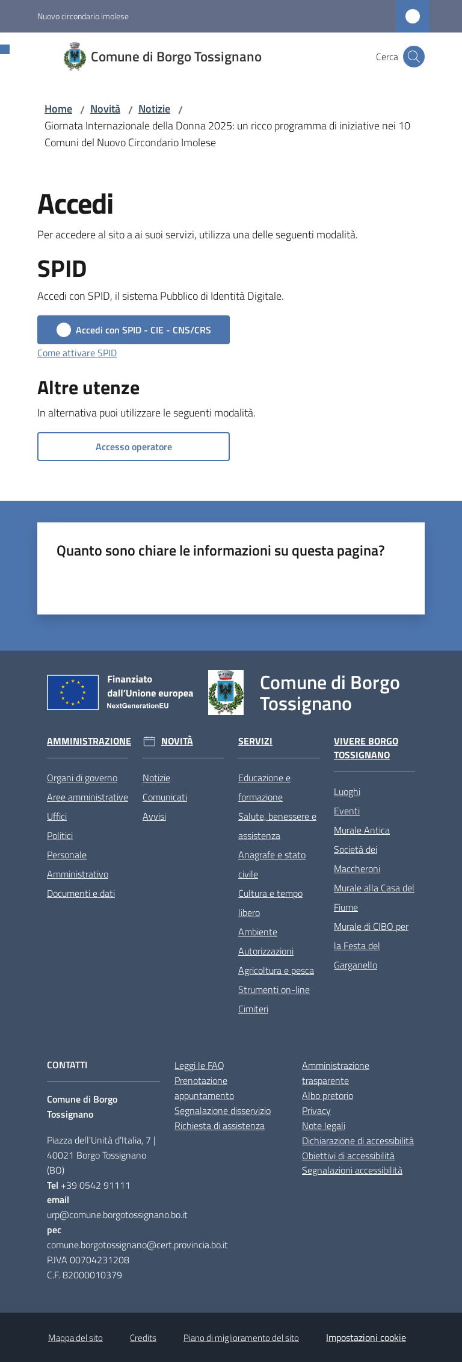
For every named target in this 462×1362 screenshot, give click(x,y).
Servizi (255, 741)
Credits (143, 1338)
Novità (105, 109)
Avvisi (154, 816)
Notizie (154, 109)
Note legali (323, 1125)
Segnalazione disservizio (222, 1110)
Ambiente (257, 931)
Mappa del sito (75, 1338)
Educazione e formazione (264, 787)
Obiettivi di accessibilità (348, 1155)
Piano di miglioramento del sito (241, 1338)
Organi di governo (82, 777)
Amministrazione (89, 741)
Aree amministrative (87, 797)
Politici (60, 835)
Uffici (57, 816)
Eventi (347, 810)
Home (58, 109)
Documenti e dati (81, 893)
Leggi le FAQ (199, 1065)
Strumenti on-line (274, 989)
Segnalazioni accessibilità (352, 1170)
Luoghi (347, 791)
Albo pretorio (327, 1095)
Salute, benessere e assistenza (277, 826)
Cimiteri (253, 1008)
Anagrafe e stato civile (272, 864)
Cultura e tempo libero (270, 903)
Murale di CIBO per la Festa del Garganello (371, 945)
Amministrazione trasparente (335, 1073)
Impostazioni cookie (366, 1337)
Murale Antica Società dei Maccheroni (362, 849)
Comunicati (165, 797)
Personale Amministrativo (77, 864)
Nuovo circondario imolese (83, 16)
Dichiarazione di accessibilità (358, 1140)
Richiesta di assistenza (219, 1125)
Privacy (316, 1110)
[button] (414, 56)
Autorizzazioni (266, 951)
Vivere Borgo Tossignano (366, 748)
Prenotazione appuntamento (204, 1088)
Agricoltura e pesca (276, 970)
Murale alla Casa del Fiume (374, 897)
